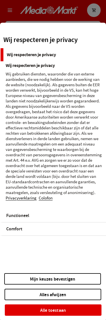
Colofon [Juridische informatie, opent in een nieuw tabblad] (46, 198)
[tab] (53, 54)
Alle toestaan (53, 310)
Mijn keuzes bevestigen (52, 279)
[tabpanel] (54, 135)
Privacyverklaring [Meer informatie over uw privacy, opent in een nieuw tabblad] (21, 198)
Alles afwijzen (53, 295)
